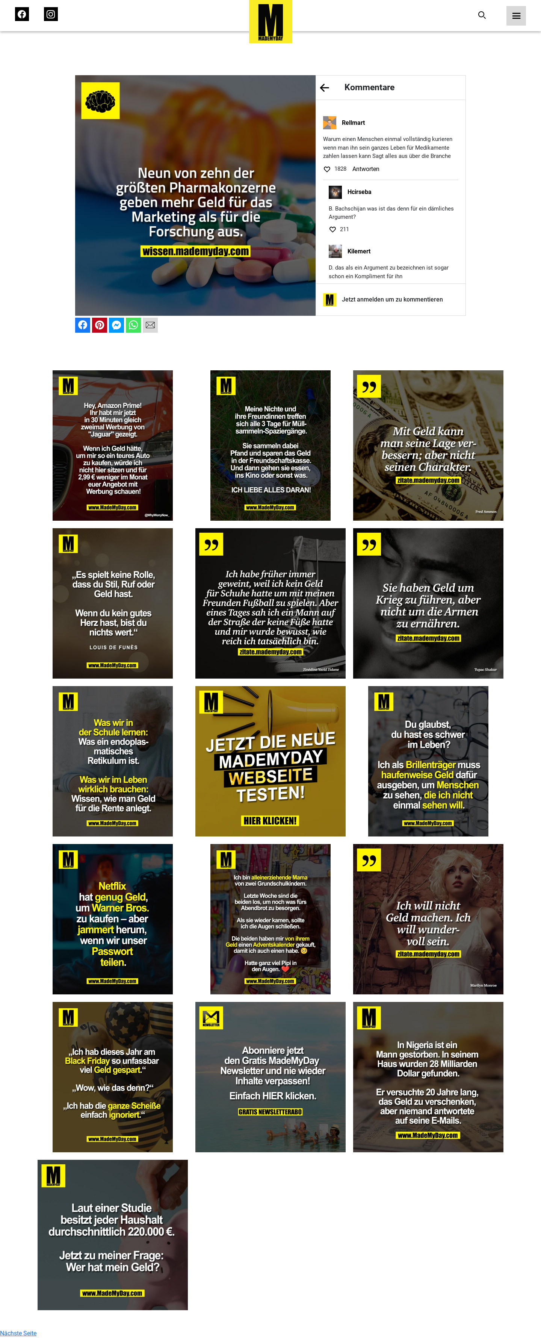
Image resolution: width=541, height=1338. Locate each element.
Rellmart (353, 122)
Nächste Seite (18, 1333)
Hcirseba (360, 191)
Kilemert (359, 251)
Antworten (365, 169)
